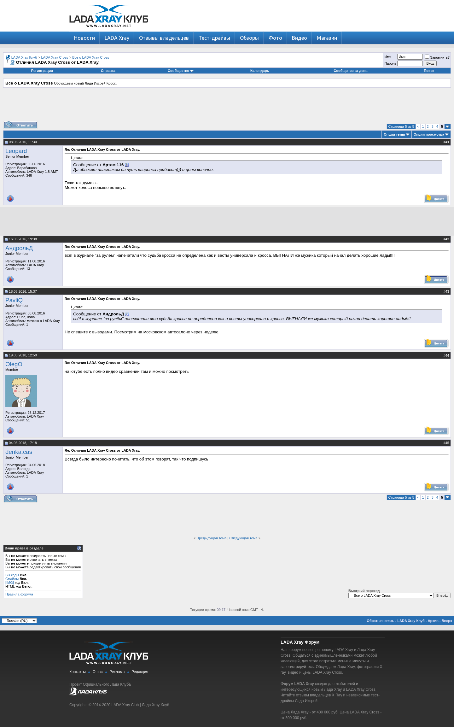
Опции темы (394, 134)
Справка (108, 71)
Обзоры (249, 38)
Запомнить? (437, 57)
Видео (299, 38)
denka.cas (18, 452)
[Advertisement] (227, 106)
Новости (84, 38)
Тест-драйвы (214, 38)
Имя (387, 57)
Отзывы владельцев (164, 38)
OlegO (13, 364)
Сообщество (181, 71)
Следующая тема (243, 538)
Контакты (77, 672)
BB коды (12, 575)
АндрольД (19, 248)
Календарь (259, 71)
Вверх (447, 621)
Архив (433, 621)
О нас (98, 672)
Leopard (16, 151)
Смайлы (12, 579)
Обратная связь (380, 621)
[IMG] (9, 582)
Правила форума (19, 594)
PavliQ (14, 300)
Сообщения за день (350, 71)
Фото (275, 38)
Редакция (139, 672)
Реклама (117, 672)
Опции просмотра (429, 134)
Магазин (327, 38)
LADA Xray (117, 38)
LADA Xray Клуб (24, 57)
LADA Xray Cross (54, 57)
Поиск (429, 71)
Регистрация (42, 71)
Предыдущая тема (211, 538)
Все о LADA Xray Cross (90, 57)
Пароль (390, 63)
